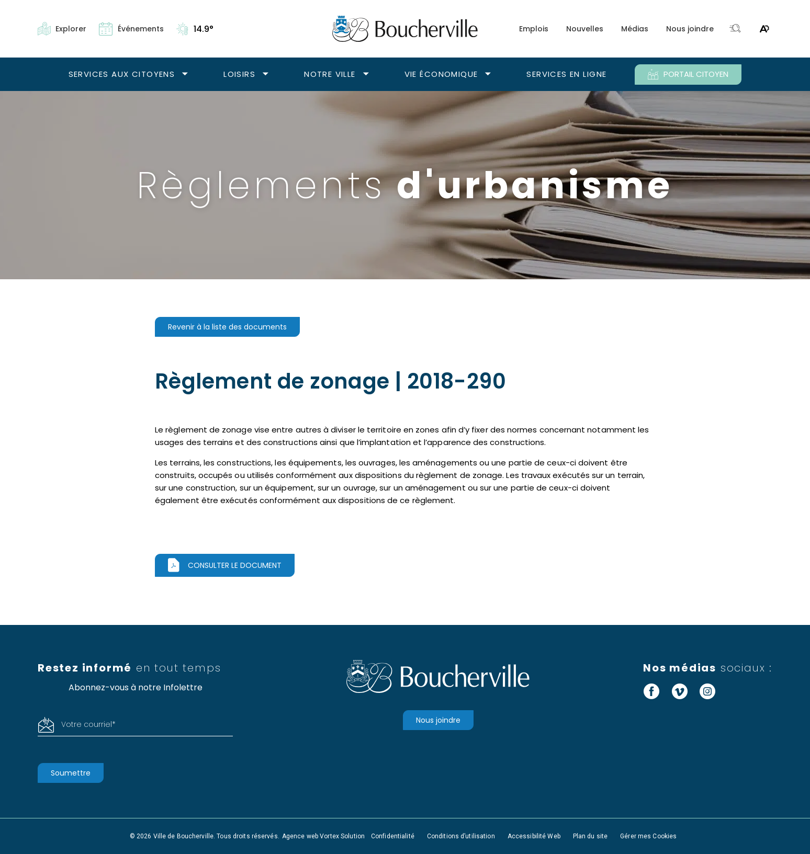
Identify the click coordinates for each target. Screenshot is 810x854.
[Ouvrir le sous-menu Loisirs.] (265, 74)
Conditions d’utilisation (461, 836)
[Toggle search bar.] (735, 29)
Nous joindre (690, 29)
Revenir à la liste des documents (227, 327)
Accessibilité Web (534, 836)
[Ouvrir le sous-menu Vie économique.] (488, 74)
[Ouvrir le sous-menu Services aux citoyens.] (185, 74)
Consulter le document (235, 565)
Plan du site (590, 836)
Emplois (533, 29)
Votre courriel (88, 724)
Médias (634, 29)
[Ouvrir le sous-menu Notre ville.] (366, 74)
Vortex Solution (342, 836)
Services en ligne (566, 74)
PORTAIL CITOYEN (688, 74)
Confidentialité (392, 836)
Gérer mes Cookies (648, 836)
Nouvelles (584, 29)
